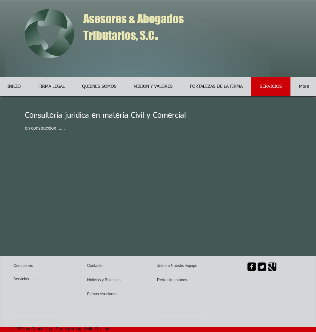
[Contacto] (102, 265)
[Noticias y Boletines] (105, 280)
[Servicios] (30, 279)
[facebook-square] (251, 266)
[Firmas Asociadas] (104, 294)
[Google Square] (272, 266)
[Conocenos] (37, 265)
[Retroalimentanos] (176, 280)
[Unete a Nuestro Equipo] (177, 265)
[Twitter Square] (262, 266)
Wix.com (102, 328)
